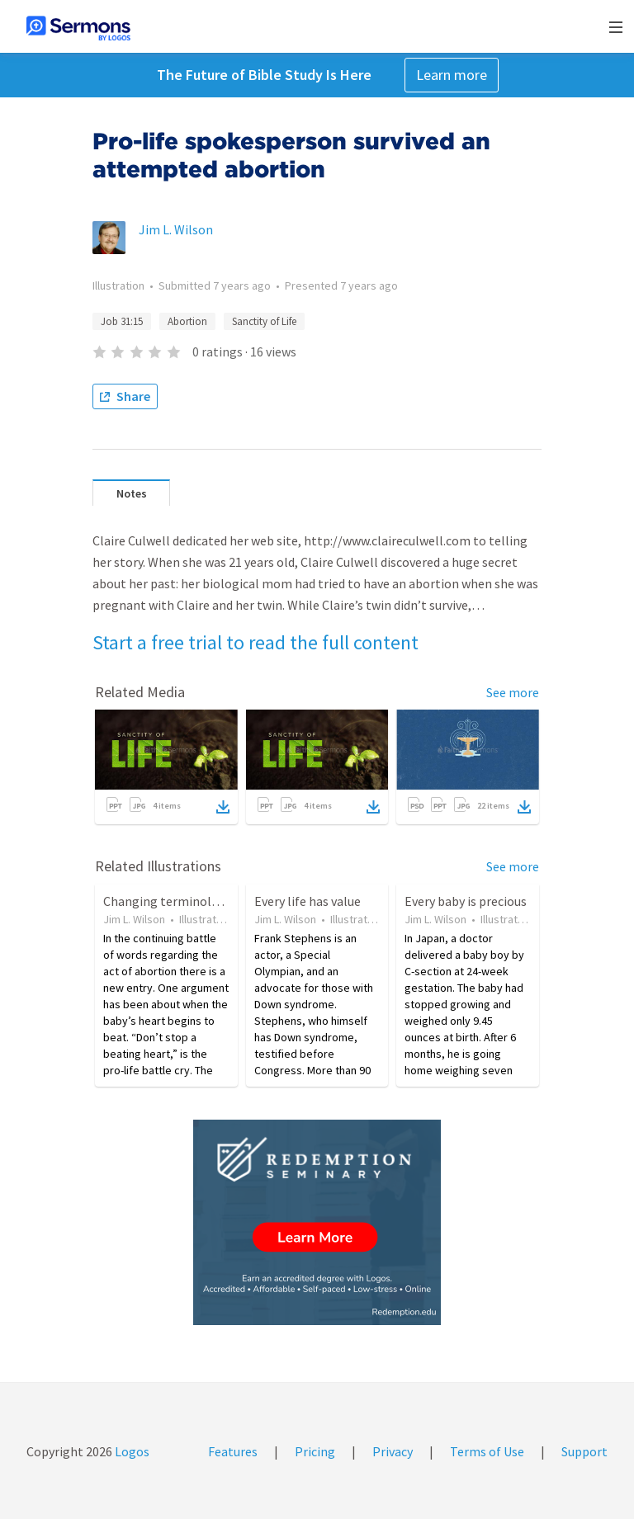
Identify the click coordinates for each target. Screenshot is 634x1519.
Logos (130, 1451)
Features (233, 1451)
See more (512, 692)
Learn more (451, 74)
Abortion (187, 321)
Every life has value (307, 901)
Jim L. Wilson (176, 229)
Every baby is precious (466, 901)
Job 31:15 (122, 321)
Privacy (392, 1451)
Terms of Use (487, 1451)
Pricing (315, 1451)
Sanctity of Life (264, 321)
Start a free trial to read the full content (255, 642)
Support (584, 1451)
